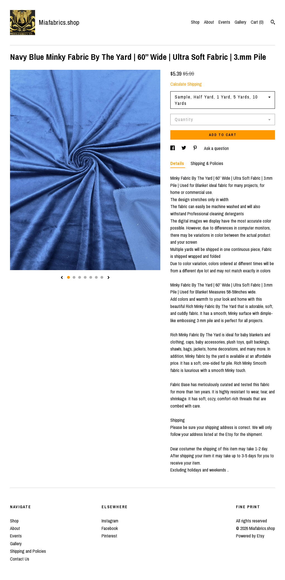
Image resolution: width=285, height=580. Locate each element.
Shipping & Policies (207, 163)
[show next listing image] (108, 278)
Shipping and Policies (28, 551)
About (209, 22)
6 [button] (96, 277)
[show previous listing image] (61, 278)
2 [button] (74, 277)
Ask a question (216, 148)
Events (224, 22)
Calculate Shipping (186, 84)
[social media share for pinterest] (195, 148)
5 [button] (90, 277)
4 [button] (85, 277)
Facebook (110, 528)
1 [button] (68, 277)
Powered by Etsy (250, 536)
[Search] (273, 23)
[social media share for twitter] (184, 148)
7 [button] (101, 277)
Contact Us (19, 559)
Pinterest (109, 536)
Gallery (240, 22)
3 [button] (79, 277)
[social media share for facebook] (173, 148)
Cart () (257, 22)
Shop (195, 22)
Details (177, 163)
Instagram (110, 521)
